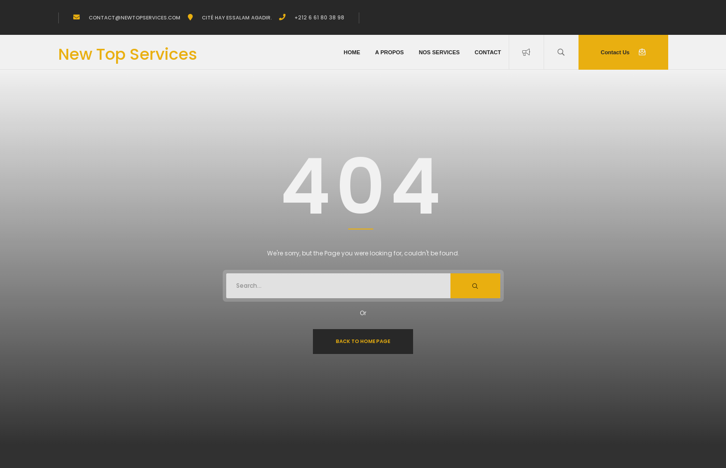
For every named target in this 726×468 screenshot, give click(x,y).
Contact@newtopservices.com (133, 17)
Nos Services (439, 52)
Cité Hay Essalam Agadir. (236, 17)
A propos (389, 52)
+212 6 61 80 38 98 (318, 17)
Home (352, 52)
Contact (488, 52)
